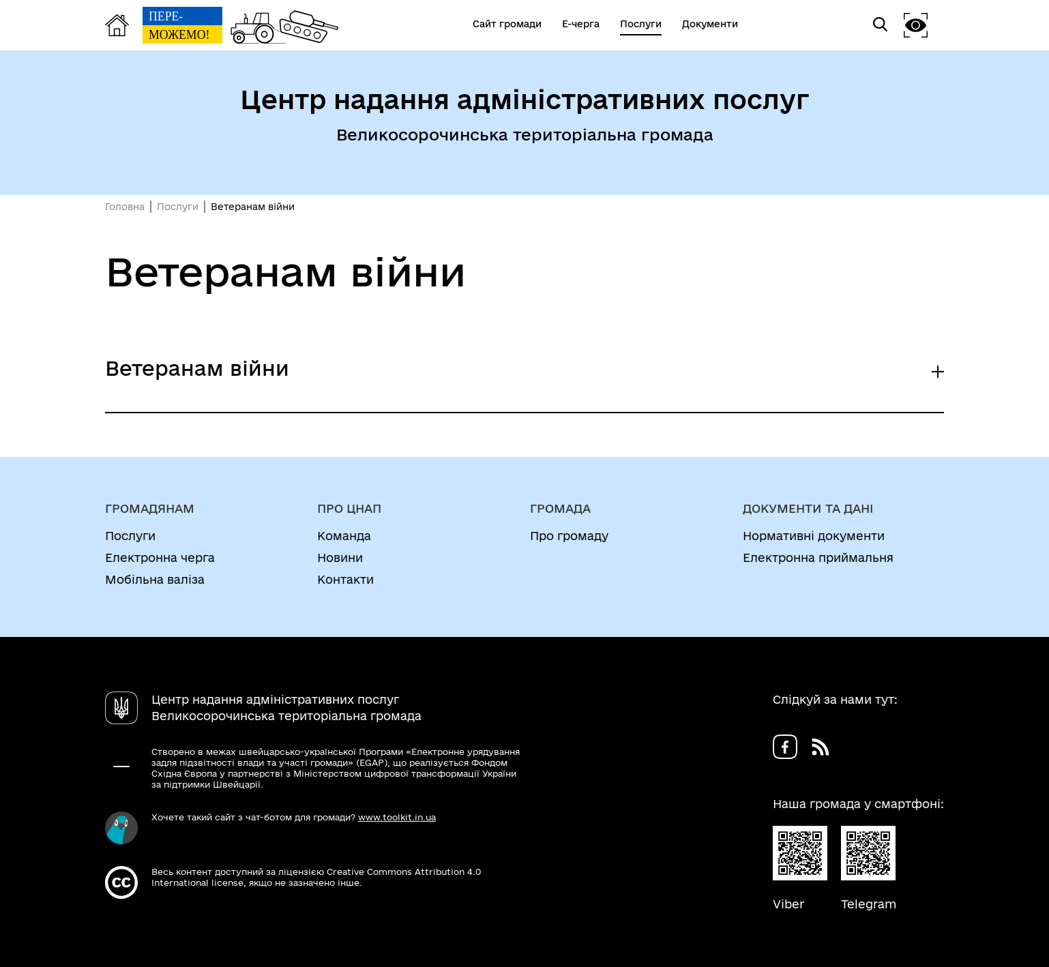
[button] (916, 25)
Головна (125, 206)
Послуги (177, 206)
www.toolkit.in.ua (397, 817)
